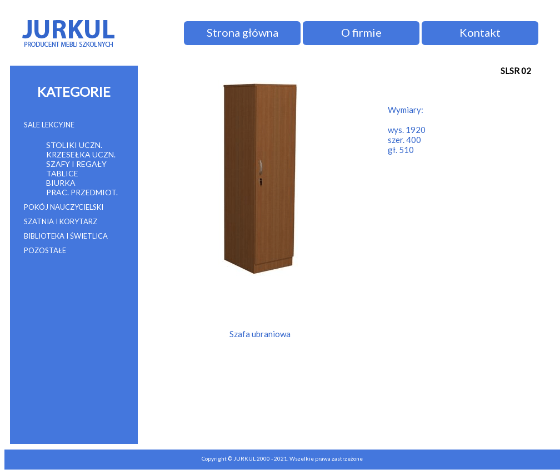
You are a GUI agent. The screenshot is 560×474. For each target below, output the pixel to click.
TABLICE (62, 173)
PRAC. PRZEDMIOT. (82, 192)
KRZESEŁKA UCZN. (81, 154)
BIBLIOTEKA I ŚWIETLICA (66, 235)
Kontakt (480, 32)
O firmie (361, 32)
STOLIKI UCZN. (74, 145)
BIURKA (61, 182)
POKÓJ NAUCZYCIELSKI (63, 207)
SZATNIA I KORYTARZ (60, 221)
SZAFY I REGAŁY (76, 164)
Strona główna (242, 32)
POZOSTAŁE (45, 250)
